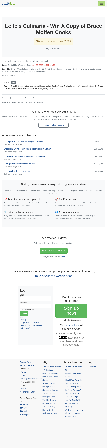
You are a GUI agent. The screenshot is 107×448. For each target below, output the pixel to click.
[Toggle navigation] (101, 3)
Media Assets (70, 377)
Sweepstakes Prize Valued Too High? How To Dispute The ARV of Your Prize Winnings (73, 400)
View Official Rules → (10, 75)
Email (22, 295)
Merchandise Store (28, 392)
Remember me (28, 310)
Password (24, 302)
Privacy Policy (25, 362)
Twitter (24, 405)
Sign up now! (71, 311)
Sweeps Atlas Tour (72, 416)
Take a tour (71, 325)
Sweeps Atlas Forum (73, 373)
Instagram (25, 415)
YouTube (25, 408)
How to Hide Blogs (50, 373)
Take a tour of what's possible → (53, 125)
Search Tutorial (48, 383)
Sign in (63, 257)
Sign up (23, 320)
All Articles (91, 367)
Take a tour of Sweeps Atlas (53, 276)
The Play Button (49, 400)
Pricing (23, 389)
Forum (23, 372)
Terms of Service (27, 365)
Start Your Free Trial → (53, 250)
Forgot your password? (29, 323)
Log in (22, 317)
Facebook (25, 411)
